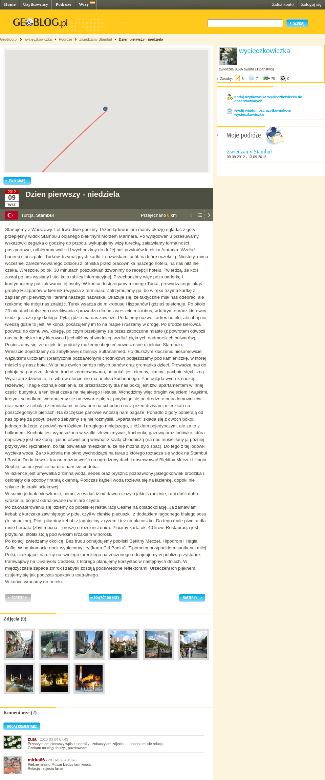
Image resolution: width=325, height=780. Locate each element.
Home (10, 4)
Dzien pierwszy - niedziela (141, 39)
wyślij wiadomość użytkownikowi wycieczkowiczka (262, 112)
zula (32, 739)
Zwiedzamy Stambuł (95, 39)
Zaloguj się (311, 4)
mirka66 (36, 759)
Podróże (63, 4)
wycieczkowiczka (38, 39)
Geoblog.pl (9, 39)
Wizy (84, 4)
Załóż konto (283, 4)
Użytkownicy (35, 4)
